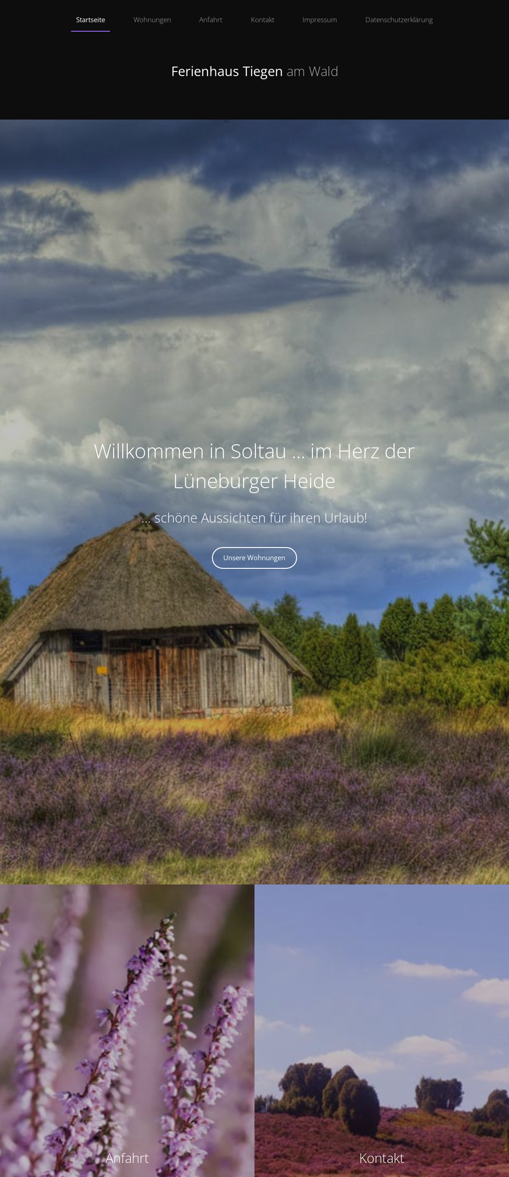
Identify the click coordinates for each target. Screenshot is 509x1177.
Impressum (320, 19)
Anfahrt (210, 19)
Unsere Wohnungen (254, 557)
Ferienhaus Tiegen (254, 71)
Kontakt (262, 19)
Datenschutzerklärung (399, 19)
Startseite (90, 19)
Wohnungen (152, 19)
